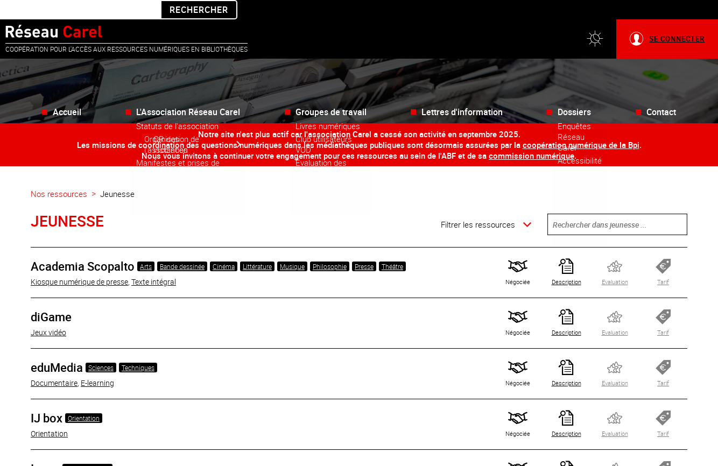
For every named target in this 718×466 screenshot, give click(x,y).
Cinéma (224, 247)
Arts (146, 247)
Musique (292, 247)
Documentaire (54, 363)
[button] (594, 19)
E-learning (97, 363)
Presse (364, 247)
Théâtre (392, 247)
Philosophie (330, 247)
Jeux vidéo (48, 313)
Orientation (84, 398)
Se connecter (677, 19)
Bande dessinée (182, 247)
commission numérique (531, 136)
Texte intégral (153, 262)
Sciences (101, 348)
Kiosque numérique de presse (79, 262)
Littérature (257, 247)
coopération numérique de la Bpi (581, 125)
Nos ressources (59, 174)
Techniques (138, 348)
